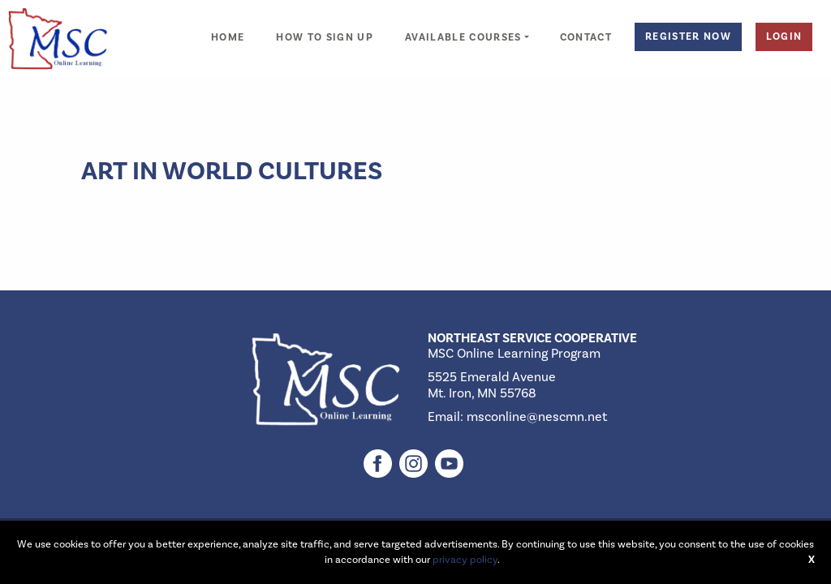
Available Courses (463, 37)
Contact (586, 37)
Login (784, 36)
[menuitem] (227, 29)
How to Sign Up (324, 37)
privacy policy (465, 559)
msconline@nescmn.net (537, 417)
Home (227, 37)
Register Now (688, 36)
